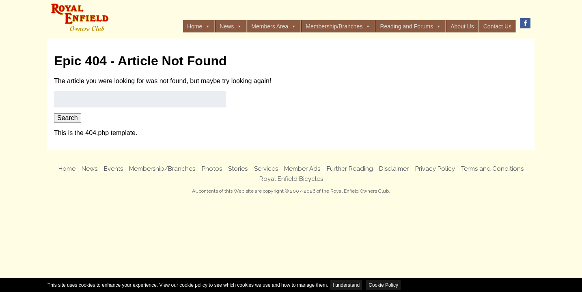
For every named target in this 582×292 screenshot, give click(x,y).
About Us (462, 26)
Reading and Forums (410, 26)
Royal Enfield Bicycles (291, 178)
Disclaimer (394, 168)
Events (113, 168)
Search (67, 117)
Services (266, 168)
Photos (212, 168)
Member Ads (302, 168)
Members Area (273, 26)
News (231, 26)
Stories (238, 168)
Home (198, 26)
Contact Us (497, 26)
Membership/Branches (338, 26)
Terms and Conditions (492, 168)
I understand (346, 285)
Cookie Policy (383, 285)
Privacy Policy (435, 168)
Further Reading (350, 168)
